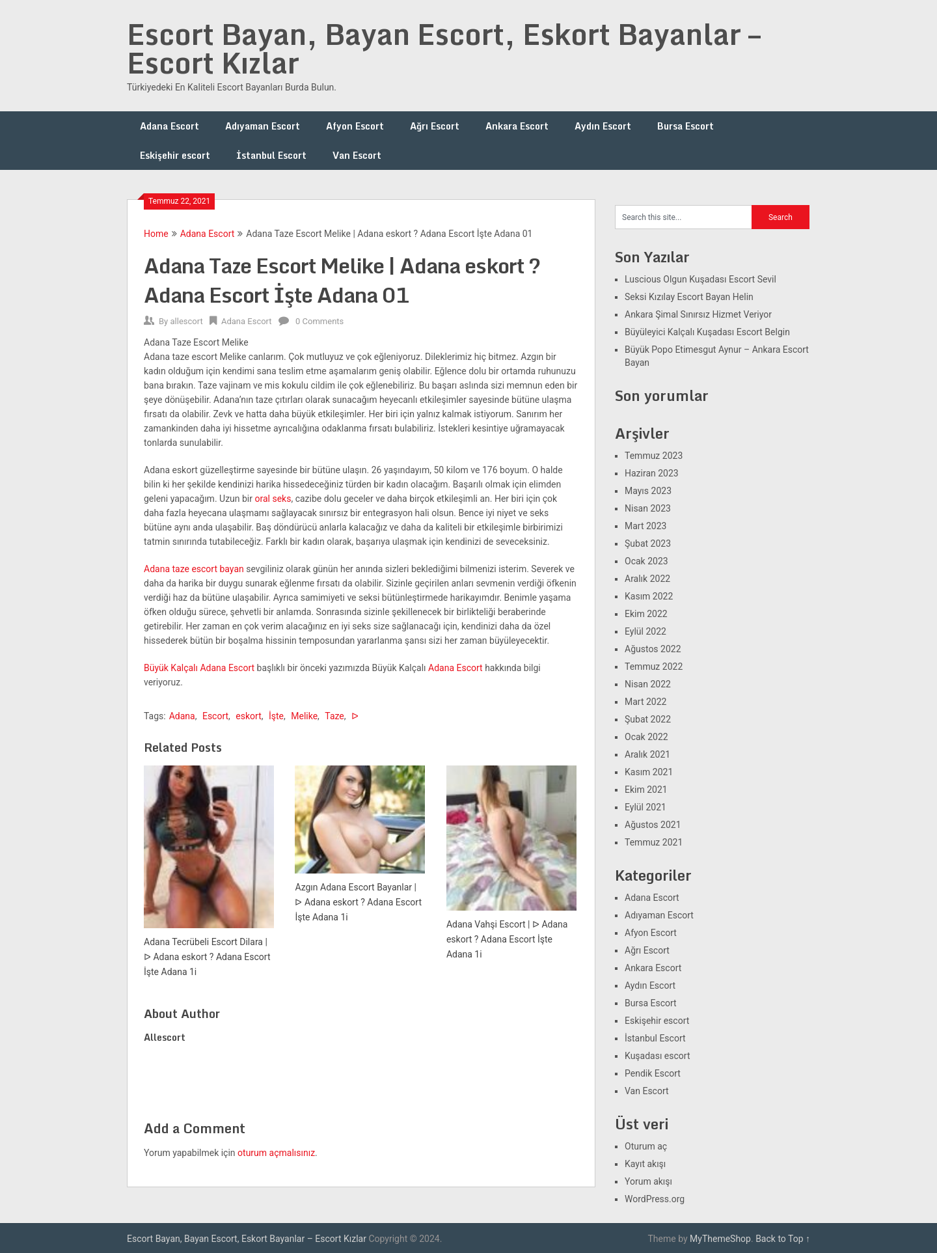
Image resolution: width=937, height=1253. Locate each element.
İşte (276, 716)
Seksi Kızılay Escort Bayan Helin (689, 297)
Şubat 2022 (648, 719)
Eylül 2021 (645, 807)
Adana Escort (169, 125)
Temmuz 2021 (654, 842)
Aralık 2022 (647, 578)
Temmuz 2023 (654, 455)
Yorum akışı (648, 1181)
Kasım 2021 (649, 772)
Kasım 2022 (649, 596)
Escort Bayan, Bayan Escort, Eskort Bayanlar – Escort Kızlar (444, 48)
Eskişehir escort (175, 155)
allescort (186, 321)
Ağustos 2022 (653, 649)
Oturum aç (646, 1146)
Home (156, 233)
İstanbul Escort (271, 155)
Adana (182, 716)
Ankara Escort (517, 125)
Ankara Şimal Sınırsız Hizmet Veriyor (698, 314)
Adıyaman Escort (262, 125)
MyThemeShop (720, 1238)
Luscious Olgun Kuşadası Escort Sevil (700, 279)
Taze (334, 716)
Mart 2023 (645, 526)
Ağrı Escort (434, 125)
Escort (215, 716)
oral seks (272, 498)
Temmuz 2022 (654, 666)
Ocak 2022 (646, 737)
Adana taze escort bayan (194, 569)
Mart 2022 (645, 701)
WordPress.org (655, 1199)
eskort (248, 716)
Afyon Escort (355, 125)
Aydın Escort (603, 125)
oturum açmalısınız (276, 1153)
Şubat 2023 (648, 543)
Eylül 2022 (645, 631)
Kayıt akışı (645, 1164)
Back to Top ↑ (782, 1238)
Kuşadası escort (657, 1056)
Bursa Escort (685, 125)
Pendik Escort (653, 1073)
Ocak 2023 (646, 561)
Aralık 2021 (647, 754)
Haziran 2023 (652, 473)
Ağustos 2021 (653, 824)
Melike (304, 716)
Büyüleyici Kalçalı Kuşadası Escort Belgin (707, 332)
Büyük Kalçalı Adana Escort (199, 668)
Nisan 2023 (648, 508)
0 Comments (319, 321)
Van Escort (357, 155)
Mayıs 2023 (648, 491)
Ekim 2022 (646, 614)
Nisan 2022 (648, 684)
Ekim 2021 (646, 789)
